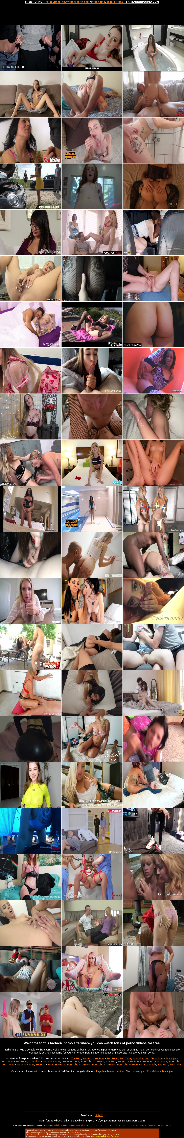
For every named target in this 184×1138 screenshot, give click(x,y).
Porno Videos (52, 1)
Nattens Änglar (136, 1071)
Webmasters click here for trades (105, 1136)
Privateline (153, 1071)
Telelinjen (171, 1058)
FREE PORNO (33, 1)
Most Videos (98, 1)
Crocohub (34, 1061)
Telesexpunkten (116, 1071)
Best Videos (83, 1)
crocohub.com (141, 1058)
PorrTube (112, 1058)
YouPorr (76, 1058)
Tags (109, 1)
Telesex (118, 1)
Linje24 (100, 1071)
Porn (62, 1064)
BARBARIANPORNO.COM (142, 1)
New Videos (68, 1)
